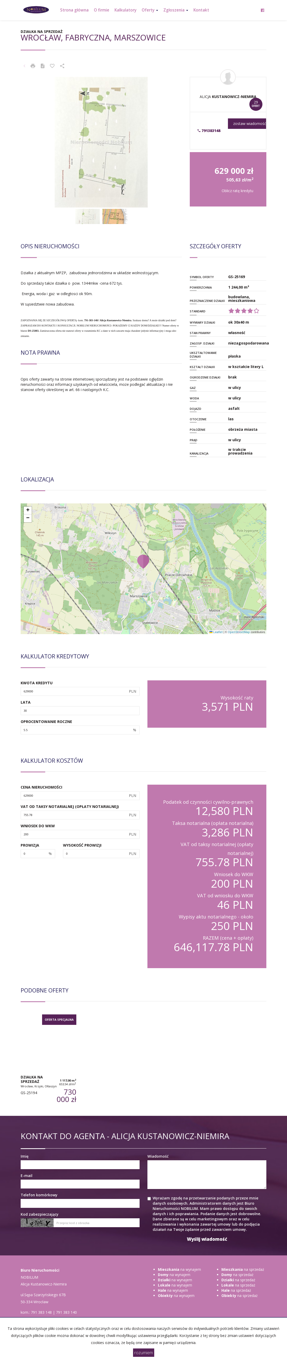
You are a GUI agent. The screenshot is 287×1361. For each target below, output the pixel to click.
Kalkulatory (125, 10)
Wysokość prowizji (82, 845)
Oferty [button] (150, 10)
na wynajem (179, 1269)
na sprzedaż (242, 1269)
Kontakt (201, 10)
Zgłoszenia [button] (175, 10)
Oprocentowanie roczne (46, 721)
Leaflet (216, 632)
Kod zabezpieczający (40, 1214)
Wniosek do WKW (38, 825)
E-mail (26, 1175)
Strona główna (74, 10)
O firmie (101, 10)
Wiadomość (158, 1156)
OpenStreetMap (239, 632)
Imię (24, 1156)
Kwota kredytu (37, 682)
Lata (26, 702)
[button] (143, 561)
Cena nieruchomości (41, 787)
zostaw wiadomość (249, 123)
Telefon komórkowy (39, 1194)
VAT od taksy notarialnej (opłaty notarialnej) (70, 806)
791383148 (209, 130)
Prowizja (30, 845)
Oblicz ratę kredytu (237, 190)
